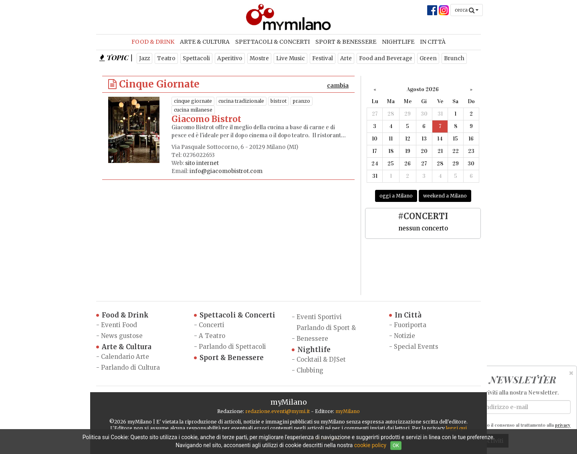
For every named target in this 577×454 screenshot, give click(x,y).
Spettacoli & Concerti (272, 41)
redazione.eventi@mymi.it (277, 411)
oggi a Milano (396, 196)
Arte (346, 58)
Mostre (259, 58)
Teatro (166, 58)
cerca (466, 10)
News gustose (122, 336)
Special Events (416, 346)
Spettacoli (196, 58)
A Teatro (212, 336)
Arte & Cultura (205, 41)
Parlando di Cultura (130, 367)
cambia (338, 85)
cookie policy (370, 445)
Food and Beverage (385, 58)
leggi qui (456, 428)
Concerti (211, 325)
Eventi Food (119, 325)
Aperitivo (229, 58)
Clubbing (310, 370)
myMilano (347, 411)
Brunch (454, 58)
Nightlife (398, 41)
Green (428, 58)
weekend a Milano (445, 196)
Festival (322, 58)
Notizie (404, 336)
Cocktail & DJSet (321, 359)
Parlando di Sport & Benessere (326, 333)
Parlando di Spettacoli (232, 346)
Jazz (144, 58)
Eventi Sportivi (319, 317)
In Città (433, 41)
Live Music (290, 58)
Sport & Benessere (345, 41)
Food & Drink (152, 41)
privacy (563, 425)
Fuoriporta (410, 325)
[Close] (571, 373)
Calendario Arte (125, 356)
